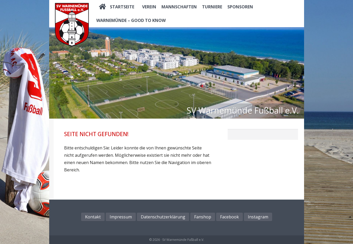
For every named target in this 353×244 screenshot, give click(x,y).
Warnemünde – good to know (131, 20)
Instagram (258, 217)
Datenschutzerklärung (163, 217)
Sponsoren (240, 7)
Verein (149, 7)
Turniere (212, 7)
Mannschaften (179, 7)
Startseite (122, 7)
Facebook (229, 217)
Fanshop (202, 217)
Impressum (121, 217)
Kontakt (93, 217)
